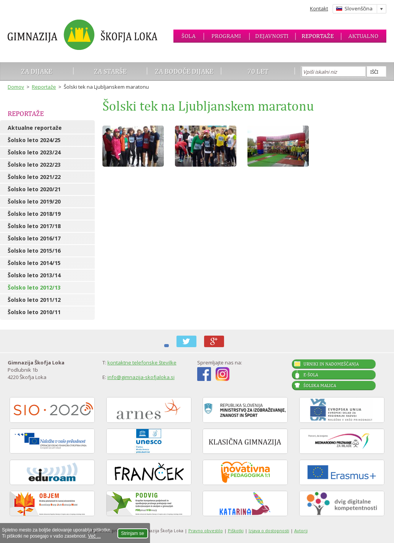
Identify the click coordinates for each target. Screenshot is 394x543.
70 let (258, 71)
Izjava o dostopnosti (269, 530)
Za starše (110, 71)
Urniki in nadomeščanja (331, 364)
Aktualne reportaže (35, 127)
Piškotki (236, 530)
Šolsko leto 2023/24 (34, 152)
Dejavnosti (271, 36)
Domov (16, 86)
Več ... (94, 536)
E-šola (310, 374)
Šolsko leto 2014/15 (34, 263)
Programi (226, 36)
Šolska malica (319, 385)
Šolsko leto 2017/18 (34, 226)
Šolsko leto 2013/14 (34, 275)
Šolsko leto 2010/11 (34, 312)
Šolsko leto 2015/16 (34, 250)
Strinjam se (132, 533)
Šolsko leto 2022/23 (34, 164)
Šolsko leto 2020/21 (34, 189)
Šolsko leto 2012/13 (34, 287)
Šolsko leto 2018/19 (34, 213)
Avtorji (301, 530)
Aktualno (363, 36)
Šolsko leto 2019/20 (34, 201)
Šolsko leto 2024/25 (34, 140)
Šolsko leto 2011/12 (34, 299)
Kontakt (319, 8)
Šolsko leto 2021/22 (34, 176)
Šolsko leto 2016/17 (34, 238)
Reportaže (318, 36)
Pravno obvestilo (205, 530)
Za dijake (36, 71)
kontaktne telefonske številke (141, 362)
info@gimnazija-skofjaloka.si (141, 377)
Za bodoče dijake (184, 71)
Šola (188, 36)
